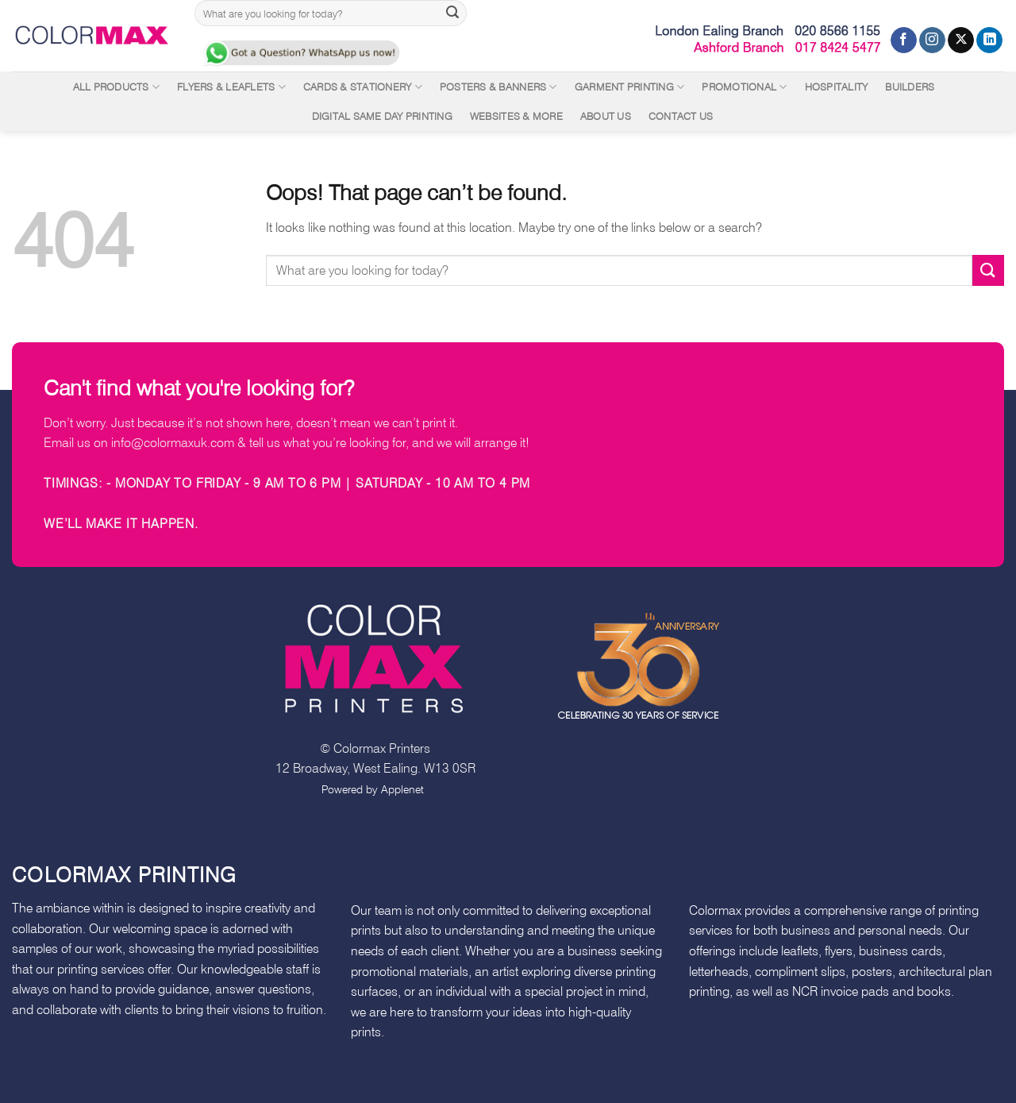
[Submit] (452, 13)
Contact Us (681, 116)
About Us (605, 116)
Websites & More (516, 116)
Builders (909, 87)
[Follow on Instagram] (932, 40)
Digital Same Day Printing (382, 116)
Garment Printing (630, 86)
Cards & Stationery (362, 86)
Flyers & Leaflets (231, 86)
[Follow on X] (961, 40)
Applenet (402, 789)
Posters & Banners (498, 86)
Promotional (744, 86)
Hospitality (836, 87)
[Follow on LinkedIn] (989, 40)
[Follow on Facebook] (904, 40)
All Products (116, 86)
